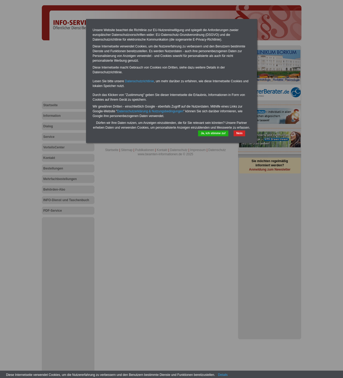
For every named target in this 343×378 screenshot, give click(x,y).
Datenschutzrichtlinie (139, 81)
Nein (239, 133)
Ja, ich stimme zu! (213, 133)
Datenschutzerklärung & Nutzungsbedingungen (150, 111)
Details (223, 375)
